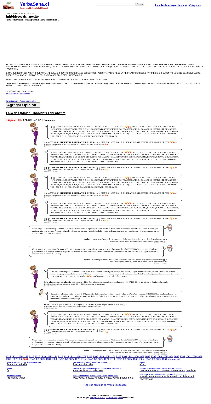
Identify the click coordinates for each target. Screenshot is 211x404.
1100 (136, 356)
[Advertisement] (84, 42)
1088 (8, 359)
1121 (14, 356)
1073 (94, 359)
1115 (49, 356)
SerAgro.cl (94, 398)
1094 (170, 356)
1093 (176, 356)
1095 (165, 356)
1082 (42, 359)
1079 (60, 359)
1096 (159, 356)
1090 (194, 356)
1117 (37, 356)
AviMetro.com (111, 398)
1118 (31, 356)
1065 (141, 359)
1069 (118, 359)
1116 (43, 356)
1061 (164, 359)
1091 (188, 356)
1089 (200, 356)
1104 (112, 356)
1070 (112, 359)
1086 (20, 359)
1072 (100, 359)
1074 (89, 359)
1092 (182, 356)
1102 (124, 356)
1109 (83, 356)
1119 (25, 356)
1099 (141, 356)
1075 (83, 359)
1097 (153, 356)
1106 (101, 356)
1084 (31, 359)
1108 (89, 356)
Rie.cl (120, 398)
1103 (118, 356)
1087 (14, 359)
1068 (123, 359)
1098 (147, 356)
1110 (78, 356)
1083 (36, 359)
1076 (77, 359)
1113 (60, 356)
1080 (54, 359)
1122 (8, 356)
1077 (71, 359)
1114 (54, 356)
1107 (95, 356)
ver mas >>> (105, 369)
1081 (48, 359)
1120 (20, 356)
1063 (152, 359)
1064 (147, 359)
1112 (66, 356)
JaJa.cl (102, 398)
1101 (130, 356)
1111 (72, 356)
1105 (107, 356)
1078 (65, 359)
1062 (158, 359)
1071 (106, 359)
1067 (129, 359)
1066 (135, 359)
